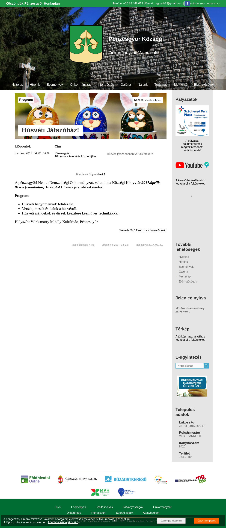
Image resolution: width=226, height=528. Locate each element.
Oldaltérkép (74, 512)
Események (55, 84)
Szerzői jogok (124, 512)
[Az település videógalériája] (192, 167)
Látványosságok (133, 507)
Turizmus (160, 84)
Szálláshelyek (104, 507)
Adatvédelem (151, 512)
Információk (105, 84)
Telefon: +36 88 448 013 (128, 3)
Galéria (126, 84)
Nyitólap (17, 84)
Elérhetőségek (204, 84)
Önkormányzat (80, 84)
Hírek (58, 507)
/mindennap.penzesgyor (202, 3)
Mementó (180, 84)
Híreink (35, 84)
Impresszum (98, 512)
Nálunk (143, 84)
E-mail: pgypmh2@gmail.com (163, 3)
